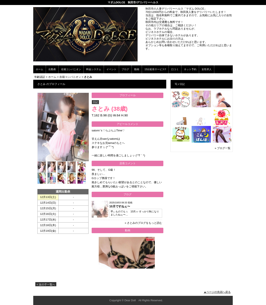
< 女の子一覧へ (46, 284)
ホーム (39, 69)
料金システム (93, 69)
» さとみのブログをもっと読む (143, 222)
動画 (136, 69)
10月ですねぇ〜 (119, 206)
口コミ (175, 69)
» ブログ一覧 (222, 148)
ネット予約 (190, 69)
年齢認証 (39, 76)
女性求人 (207, 69)
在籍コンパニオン (71, 69)
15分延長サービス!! (155, 69)
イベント (111, 69)
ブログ (125, 69)
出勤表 (52, 69)
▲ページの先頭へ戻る (217, 292)
